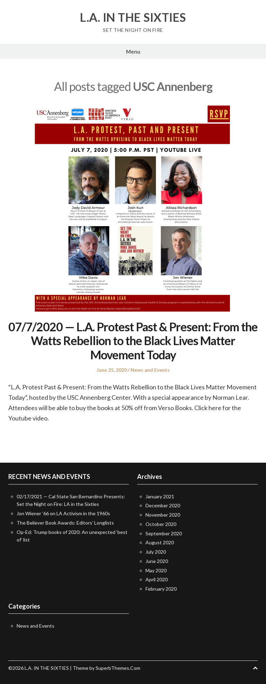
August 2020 (159, 542)
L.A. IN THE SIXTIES (133, 17)
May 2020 (156, 570)
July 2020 (155, 552)
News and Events (150, 370)
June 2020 (156, 561)
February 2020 (161, 589)
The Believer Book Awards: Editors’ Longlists (65, 523)
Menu (133, 51)
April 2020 (156, 579)
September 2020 (163, 533)
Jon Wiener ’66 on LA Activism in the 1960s (63, 513)
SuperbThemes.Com (118, 668)
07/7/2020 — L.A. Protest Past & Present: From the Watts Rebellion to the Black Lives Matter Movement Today (133, 341)
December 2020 (162, 505)
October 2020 (160, 524)
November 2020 (162, 515)
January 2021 (159, 496)
